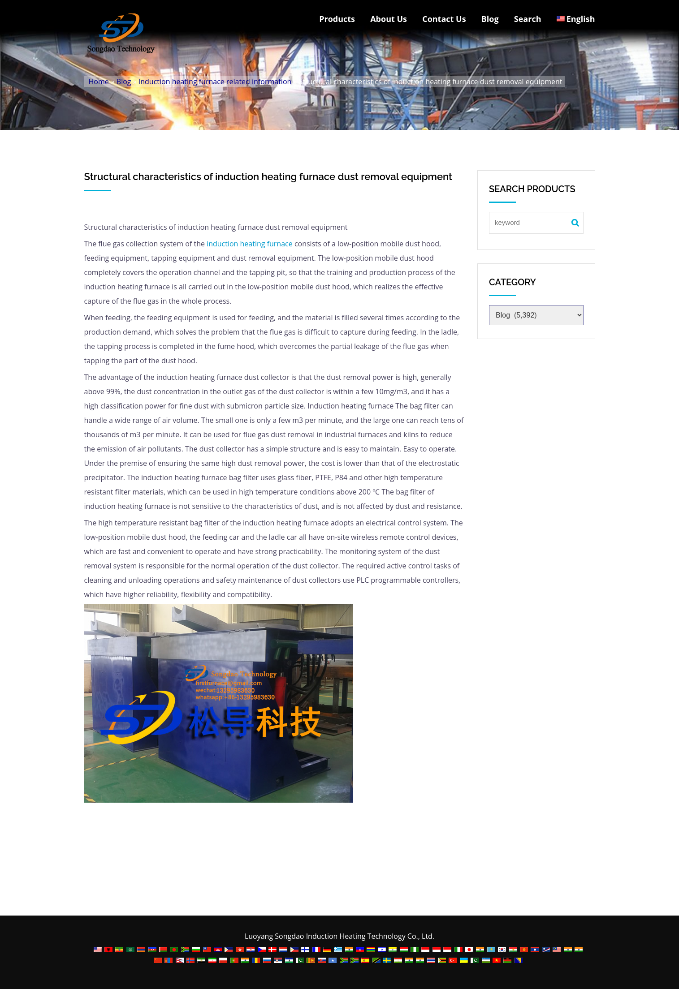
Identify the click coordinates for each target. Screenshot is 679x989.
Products (337, 18)
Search (527, 18)
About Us (388, 18)
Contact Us (444, 18)
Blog (490, 18)
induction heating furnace (250, 244)
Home (99, 81)
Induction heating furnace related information (215, 81)
